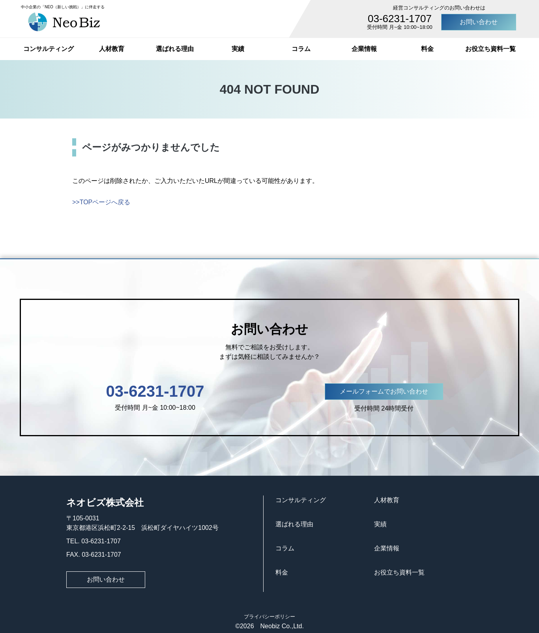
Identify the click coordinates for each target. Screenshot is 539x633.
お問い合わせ (479, 22)
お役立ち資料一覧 (490, 48)
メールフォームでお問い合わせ (384, 391)
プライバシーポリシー (269, 617)
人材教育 (111, 48)
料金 (427, 48)
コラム (301, 48)
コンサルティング (48, 48)
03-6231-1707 (400, 18)
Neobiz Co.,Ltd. (279, 626)
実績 (238, 48)
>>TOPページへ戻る (101, 202)
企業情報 (364, 48)
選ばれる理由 (175, 48)
